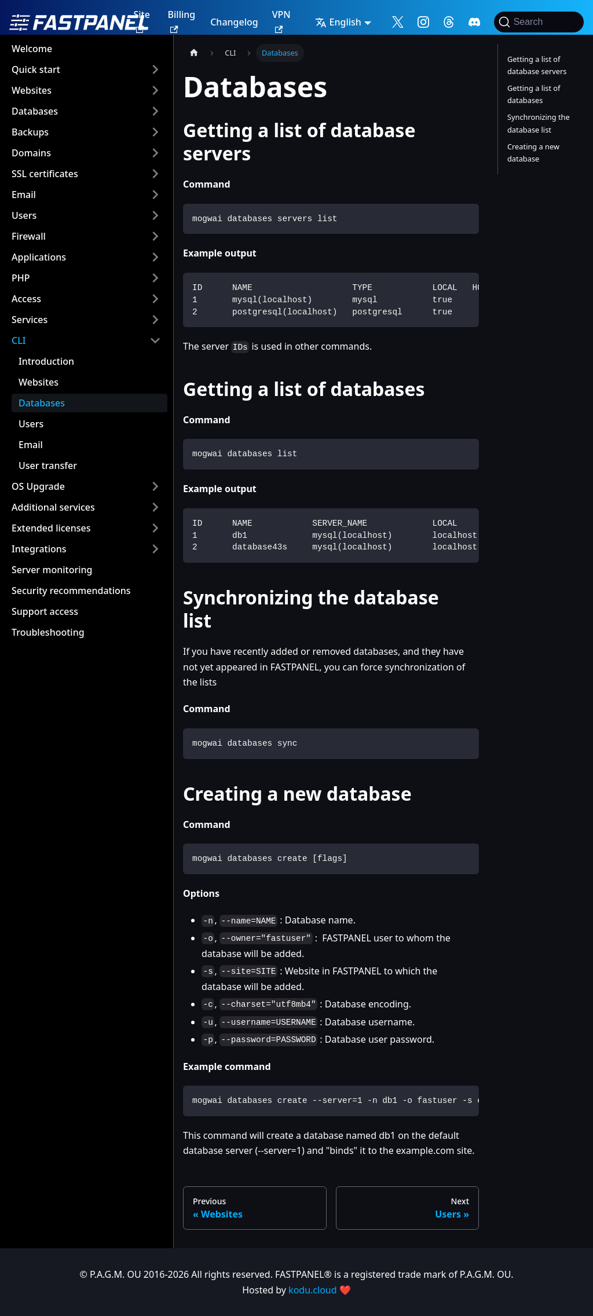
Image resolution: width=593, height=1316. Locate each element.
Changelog (234, 22)
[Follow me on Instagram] (423, 22)
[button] (86, 69)
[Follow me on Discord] (474, 22)
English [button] (338, 22)
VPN (281, 20)
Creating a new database (533, 152)
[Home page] (194, 53)
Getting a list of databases (534, 94)
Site (141, 20)
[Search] (539, 22)
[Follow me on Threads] (449, 22)
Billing (182, 20)
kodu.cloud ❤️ (319, 1290)
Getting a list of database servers (536, 65)
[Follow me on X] (398, 22)
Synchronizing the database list (538, 123)
